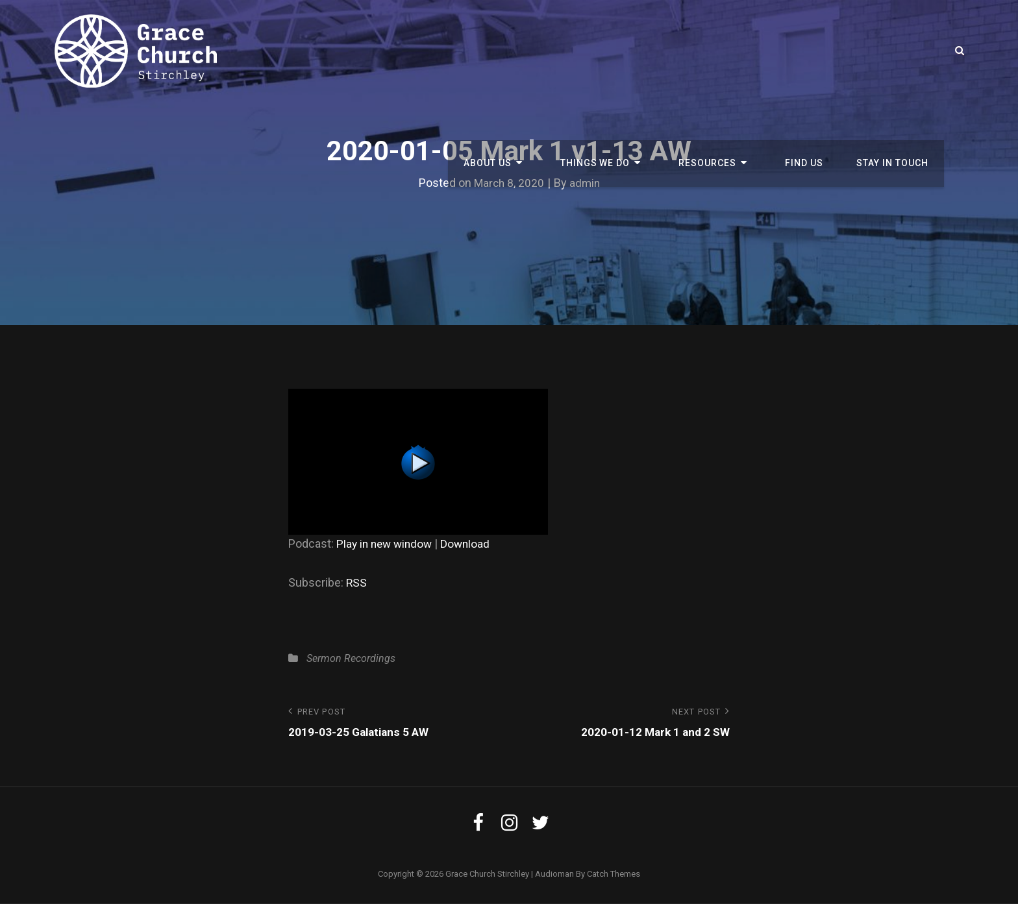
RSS (356, 582)
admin (585, 182)
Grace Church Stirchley (487, 874)
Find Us (811, 50)
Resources (723, 50)
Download (470, 543)
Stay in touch (895, 50)
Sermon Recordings (350, 658)
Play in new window (386, 543)
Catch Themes (613, 874)
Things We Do (620, 50)
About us (521, 50)
